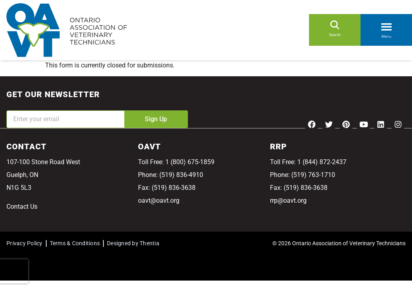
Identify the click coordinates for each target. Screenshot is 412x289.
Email (14, 105)
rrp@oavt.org (288, 200)
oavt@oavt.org (158, 200)
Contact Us (21, 206)
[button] (386, 25)
